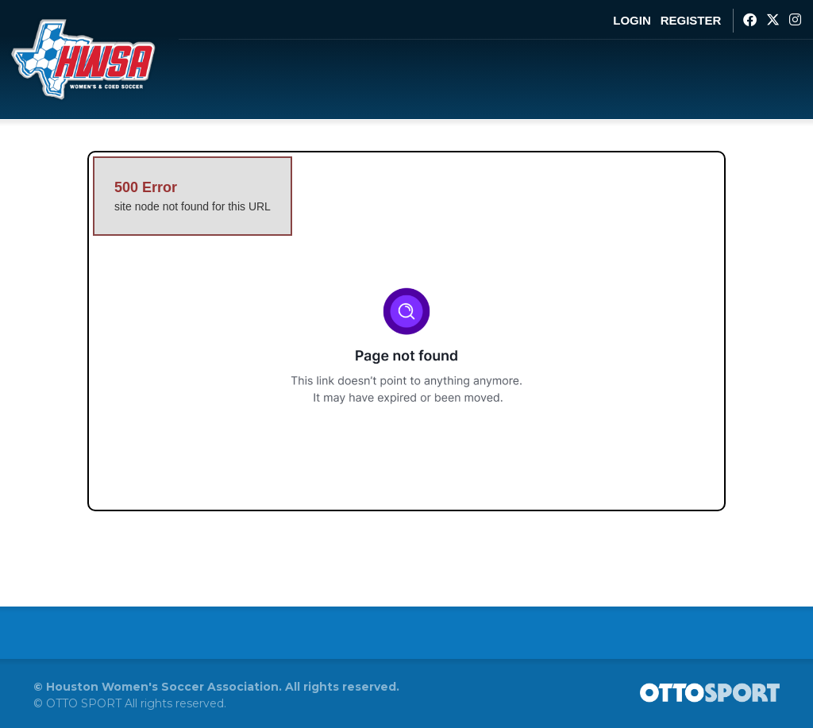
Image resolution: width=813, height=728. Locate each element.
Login (632, 20)
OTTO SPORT (83, 703)
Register (691, 20)
